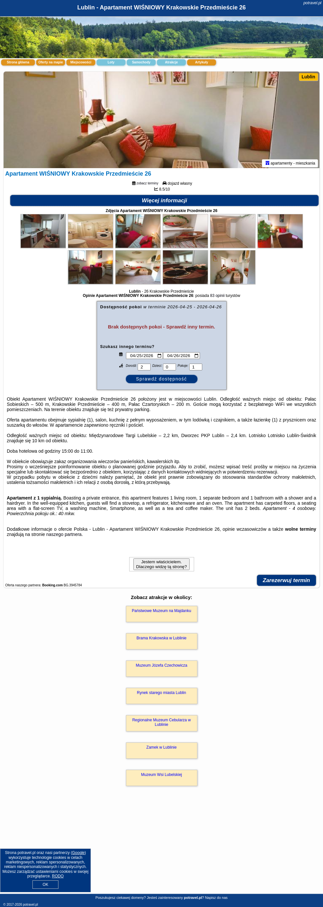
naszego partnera (63, 535)
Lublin (308, 76)
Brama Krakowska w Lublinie (161, 639)
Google (78, 852)
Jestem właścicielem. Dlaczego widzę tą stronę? (161, 565)
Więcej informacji (164, 201)
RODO (58, 876)
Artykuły (201, 62)
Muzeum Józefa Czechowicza (161, 666)
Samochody (141, 62)
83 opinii (217, 296)
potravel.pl (312, 3)
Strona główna (18, 62)
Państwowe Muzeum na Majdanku (161, 611)
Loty (110, 62)
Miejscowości (80, 62)
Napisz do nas (216, 898)
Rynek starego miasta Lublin (161, 693)
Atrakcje (171, 62)
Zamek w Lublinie (161, 748)
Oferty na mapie (50, 62)
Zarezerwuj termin (286, 581)
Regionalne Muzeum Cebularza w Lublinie (161, 723)
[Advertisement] (161, 847)
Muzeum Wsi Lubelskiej (161, 775)
